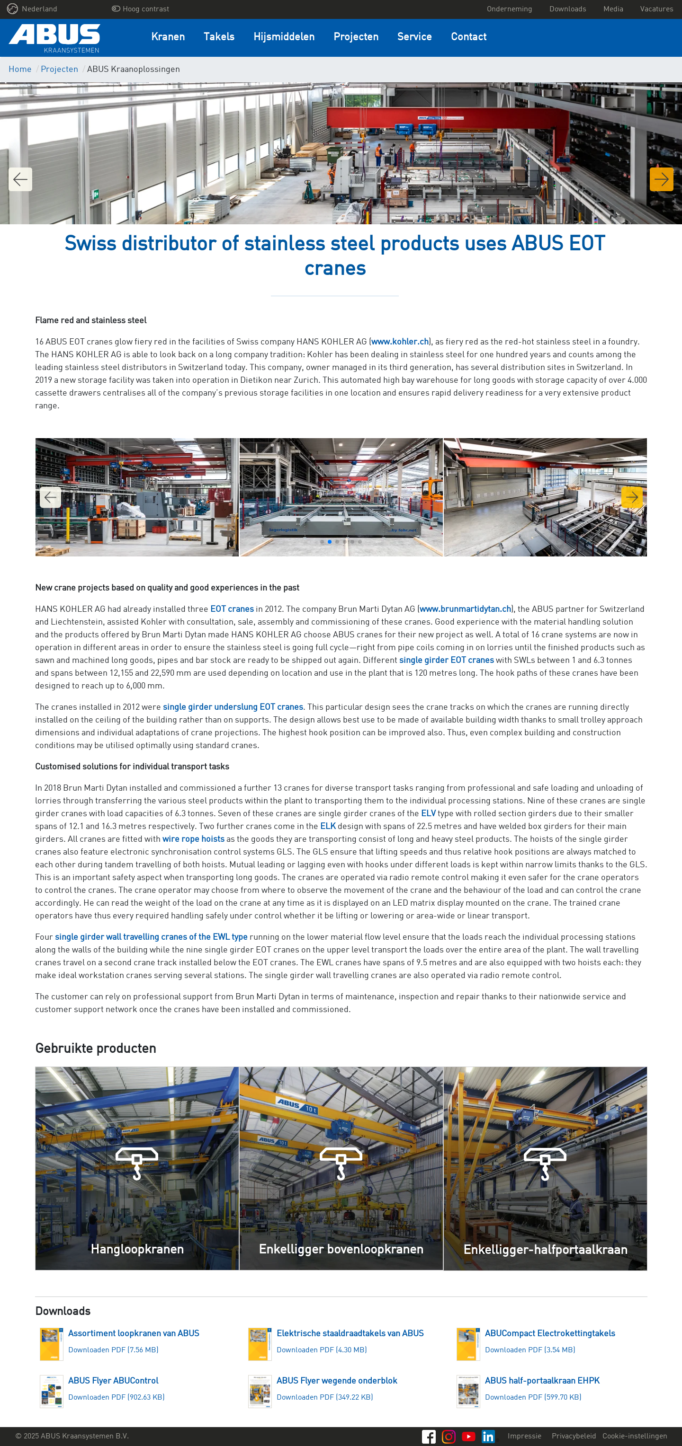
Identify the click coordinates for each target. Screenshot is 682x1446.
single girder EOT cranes (446, 660)
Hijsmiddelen (283, 38)
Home (20, 69)
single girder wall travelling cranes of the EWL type (151, 937)
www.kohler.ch (400, 342)
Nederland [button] (32, 8)
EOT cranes (232, 609)
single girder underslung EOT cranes (233, 707)
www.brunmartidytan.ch (465, 609)
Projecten (355, 38)
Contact (468, 38)
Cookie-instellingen (634, 1436)
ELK (329, 826)
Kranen (168, 38)
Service (414, 38)
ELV (428, 814)
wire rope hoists (193, 839)
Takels (219, 38)
